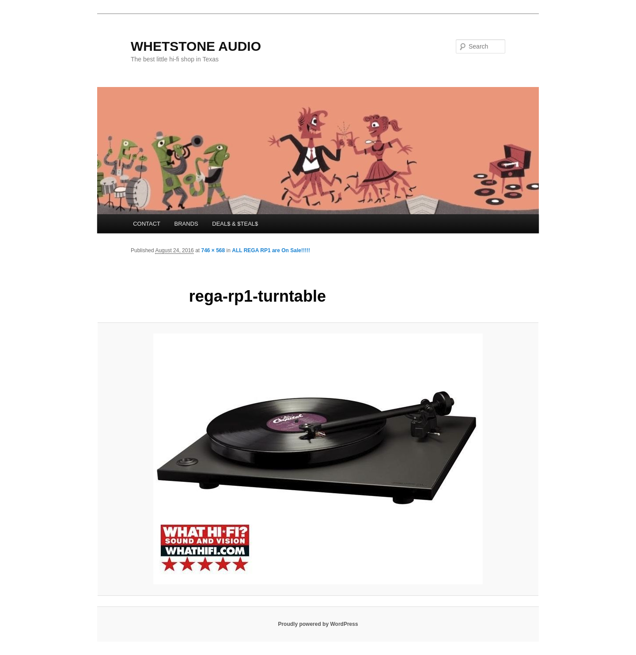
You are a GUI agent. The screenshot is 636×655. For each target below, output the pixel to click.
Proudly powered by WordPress (318, 624)
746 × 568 (213, 250)
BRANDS (186, 223)
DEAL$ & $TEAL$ (235, 223)
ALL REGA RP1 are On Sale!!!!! (271, 250)
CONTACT (146, 223)
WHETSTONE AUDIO (196, 46)
